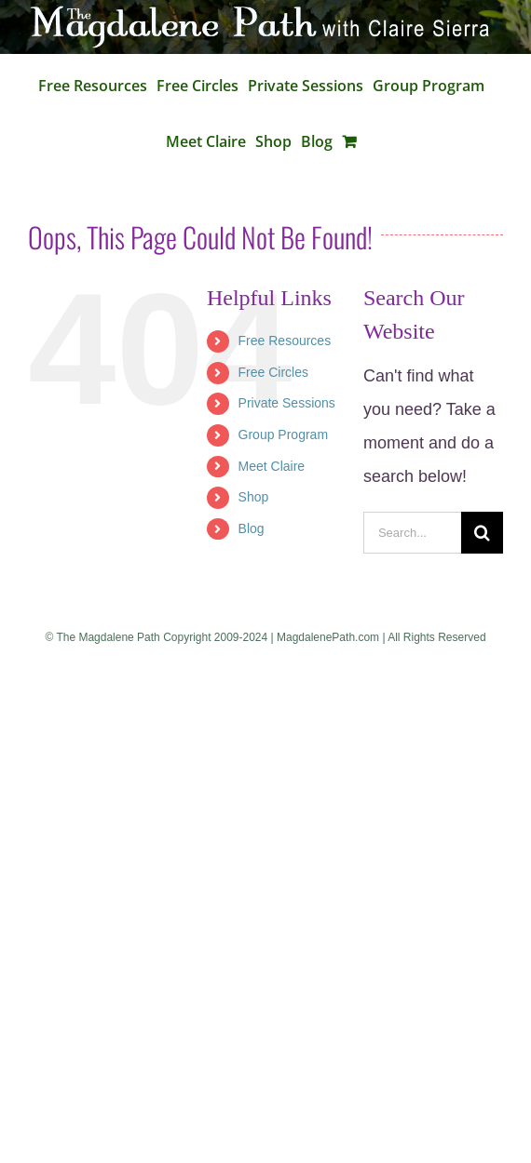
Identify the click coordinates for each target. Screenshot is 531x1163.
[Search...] (412, 533)
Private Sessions (286, 402)
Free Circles (273, 372)
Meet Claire (272, 466)
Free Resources (285, 340)
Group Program (283, 434)
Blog (251, 528)
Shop (253, 496)
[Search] (482, 533)
